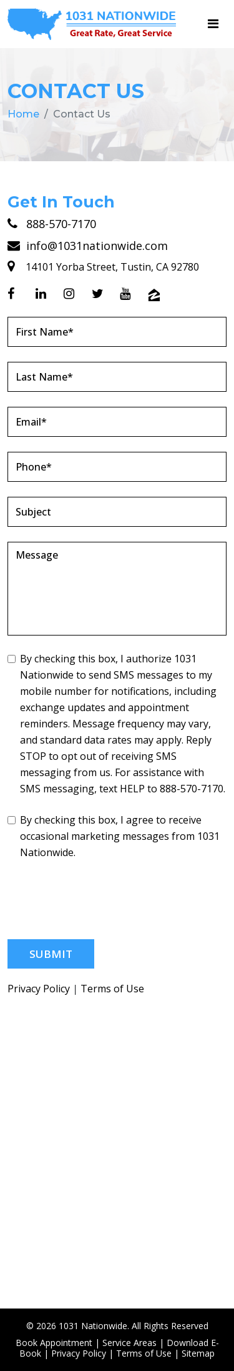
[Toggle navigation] (213, 23)
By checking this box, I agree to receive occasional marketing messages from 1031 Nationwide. (113, 836)
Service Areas (129, 1343)
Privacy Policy (38, 989)
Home (23, 114)
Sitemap (198, 1353)
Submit (50, 954)
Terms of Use (112, 989)
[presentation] (102, 899)
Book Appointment (54, 1343)
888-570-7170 (51, 223)
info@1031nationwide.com (87, 245)
